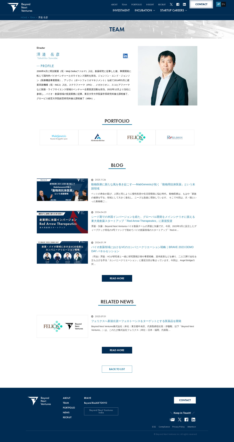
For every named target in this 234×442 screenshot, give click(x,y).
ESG (154, 426)
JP (218, 4)
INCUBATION (143, 10)
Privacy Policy (178, 426)
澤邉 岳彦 (43, 17)
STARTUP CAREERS (172, 10)
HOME (24, 17)
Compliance (164, 426)
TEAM (123, 4)
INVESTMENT (121, 10)
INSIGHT (149, 4)
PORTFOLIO (136, 4)
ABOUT (113, 4)
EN (223, 4)
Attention (191, 426)
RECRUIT (161, 4)
